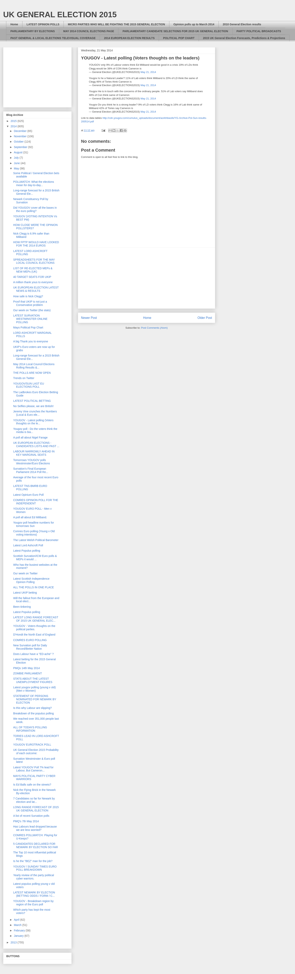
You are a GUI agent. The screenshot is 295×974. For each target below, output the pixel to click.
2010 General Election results (242, 24)
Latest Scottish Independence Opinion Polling (31, 580)
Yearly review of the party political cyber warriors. (33, 877)
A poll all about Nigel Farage (30, 437)
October (19, 141)
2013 (14, 942)
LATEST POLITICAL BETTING (32, 400)
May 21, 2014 (148, 72)
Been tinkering (22, 606)
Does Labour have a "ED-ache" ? (33, 654)
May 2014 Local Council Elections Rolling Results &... (33, 366)
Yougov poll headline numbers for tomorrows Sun (33, 524)
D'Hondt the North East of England (34, 634)
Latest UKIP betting (25, 592)
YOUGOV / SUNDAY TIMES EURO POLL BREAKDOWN (35, 868)
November (20, 136)
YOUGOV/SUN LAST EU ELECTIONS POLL (28, 385)
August (18, 152)
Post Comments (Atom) (154, 327)
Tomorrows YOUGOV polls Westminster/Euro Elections (31, 461)
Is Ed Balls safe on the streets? (32, 784)
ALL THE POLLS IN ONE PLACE (33, 587)
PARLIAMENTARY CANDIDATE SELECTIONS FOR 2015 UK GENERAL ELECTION (175, 31)
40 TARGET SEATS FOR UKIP (32, 276)
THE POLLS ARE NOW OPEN (32, 372)
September (21, 147)
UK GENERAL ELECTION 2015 (60, 14)
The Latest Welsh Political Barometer (35, 540)
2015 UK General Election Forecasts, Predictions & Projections (244, 38)
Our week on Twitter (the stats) (32, 310)
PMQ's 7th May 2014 (26, 821)
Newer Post (89, 317)
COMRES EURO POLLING (30, 640)
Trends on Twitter (23, 378)
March (18, 925)
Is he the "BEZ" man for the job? (33, 861)
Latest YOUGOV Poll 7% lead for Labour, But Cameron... (33, 769)
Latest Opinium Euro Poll (28, 494)
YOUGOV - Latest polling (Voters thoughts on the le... (33, 422)
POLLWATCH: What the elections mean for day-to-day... (33, 183)
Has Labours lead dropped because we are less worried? (35, 828)
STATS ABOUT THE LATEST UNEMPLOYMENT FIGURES (32, 680)
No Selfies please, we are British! (33, 406)
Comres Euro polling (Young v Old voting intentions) (34, 533)
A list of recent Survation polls (31, 815)
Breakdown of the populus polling (33, 713)
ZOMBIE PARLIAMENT (27, 673)
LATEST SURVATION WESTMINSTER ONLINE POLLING (30, 319)
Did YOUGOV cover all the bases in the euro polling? (35, 209)
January (19, 935)
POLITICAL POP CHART (179, 38)
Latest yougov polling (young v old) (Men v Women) (34, 689)
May (17, 168)
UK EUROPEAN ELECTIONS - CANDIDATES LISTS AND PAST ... (36, 444)
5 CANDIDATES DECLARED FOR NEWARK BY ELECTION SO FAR (35, 845)
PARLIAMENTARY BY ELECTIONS (32, 31)
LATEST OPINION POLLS (43, 24)
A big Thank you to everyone (30, 341)
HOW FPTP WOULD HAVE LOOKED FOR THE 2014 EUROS (36, 244)
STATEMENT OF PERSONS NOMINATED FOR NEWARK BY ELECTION (34, 699)
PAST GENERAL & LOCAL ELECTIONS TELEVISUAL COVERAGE (53, 38)
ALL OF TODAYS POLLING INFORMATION (30, 729)
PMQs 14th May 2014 (26, 668)
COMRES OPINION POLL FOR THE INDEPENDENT (35, 501)
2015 (14, 121)
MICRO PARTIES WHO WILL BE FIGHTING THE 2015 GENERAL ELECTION (116, 24)
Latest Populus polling (26, 550)
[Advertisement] (146, 278)
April (17, 919)
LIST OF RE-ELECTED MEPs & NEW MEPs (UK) (33, 270)
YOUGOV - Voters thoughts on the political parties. (34, 627)
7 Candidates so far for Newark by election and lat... (34, 800)
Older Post (204, 317)
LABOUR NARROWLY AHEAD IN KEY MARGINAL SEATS (33, 453)
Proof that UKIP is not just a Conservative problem (30, 303)
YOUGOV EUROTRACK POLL (32, 744)
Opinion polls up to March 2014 (193, 24)
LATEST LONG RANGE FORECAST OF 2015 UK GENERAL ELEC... (35, 619)
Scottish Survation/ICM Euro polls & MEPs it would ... (35, 557)
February (20, 930)
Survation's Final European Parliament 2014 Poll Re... (30, 470)
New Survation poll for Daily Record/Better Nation (30, 647)
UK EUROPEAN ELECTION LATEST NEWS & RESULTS (36, 289)
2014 (14, 126)
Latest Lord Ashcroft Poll (28, 545)
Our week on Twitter (25, 573)
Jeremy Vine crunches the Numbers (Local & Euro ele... (35, 413)
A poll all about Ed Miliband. (30, 517)
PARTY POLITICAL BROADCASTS (259, 31)
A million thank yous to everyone (33, 282)
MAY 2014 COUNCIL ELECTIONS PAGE (88, 31)
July (16, 157)
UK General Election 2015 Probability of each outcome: (36, 751)
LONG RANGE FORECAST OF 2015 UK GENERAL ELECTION (36, 809)
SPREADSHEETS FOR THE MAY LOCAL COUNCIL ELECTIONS (34, 261)
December (20, 131)
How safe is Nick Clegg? (28, 296)
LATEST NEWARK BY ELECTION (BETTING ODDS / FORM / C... (34, 894)
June (17, 163)
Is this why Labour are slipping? (32, 707)
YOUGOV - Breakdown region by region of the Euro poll (33, 902)
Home (14, 24)
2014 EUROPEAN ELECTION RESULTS (129, 38)
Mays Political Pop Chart (28, 327)
